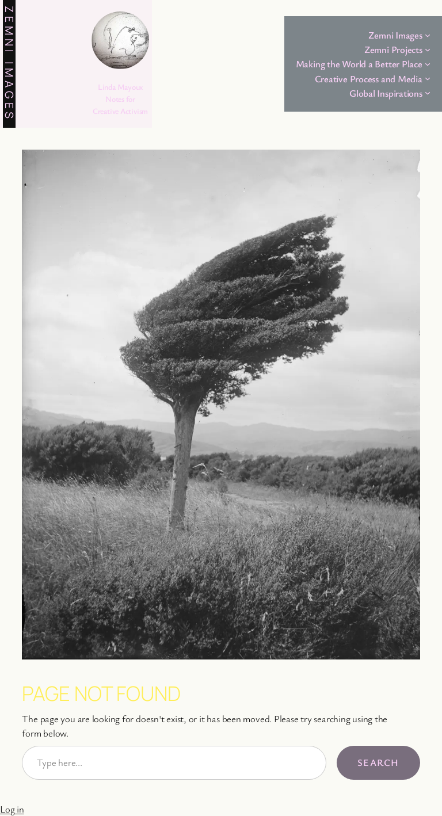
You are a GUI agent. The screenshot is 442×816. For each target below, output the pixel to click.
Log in (12, 808)
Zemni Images (9, 64)
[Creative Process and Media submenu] (427, 78)
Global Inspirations (385, 93)
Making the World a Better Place (359, 63)
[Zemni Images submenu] (427, 35)
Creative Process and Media (368, 78)
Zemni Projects (393, 49)
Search (378, 762)
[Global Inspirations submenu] (427, 93)
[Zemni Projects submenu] (427, 49)
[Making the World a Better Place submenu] (427, 64)
